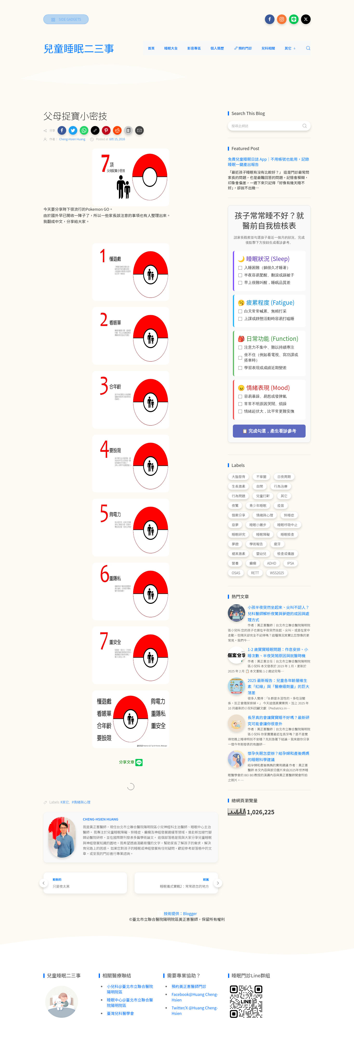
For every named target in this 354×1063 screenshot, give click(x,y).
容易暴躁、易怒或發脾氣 (262, 396)
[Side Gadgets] (66, 19)
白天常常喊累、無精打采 (262, 311)
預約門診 (243, 48)
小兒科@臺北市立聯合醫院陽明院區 (130, 989)
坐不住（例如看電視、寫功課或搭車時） (268, 357)
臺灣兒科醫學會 (120, 1013)
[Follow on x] (306, 19)
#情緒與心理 (81, 802)
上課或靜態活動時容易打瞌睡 (266, 319)
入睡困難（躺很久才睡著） (264, 268)
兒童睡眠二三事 (78, 48)
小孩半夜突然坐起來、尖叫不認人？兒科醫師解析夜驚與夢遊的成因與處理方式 (278, 613)
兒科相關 (268, 48)
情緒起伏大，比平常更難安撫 (266, 411)
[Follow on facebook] (270, 19)
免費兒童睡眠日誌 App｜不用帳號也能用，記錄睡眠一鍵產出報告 (268, 161)
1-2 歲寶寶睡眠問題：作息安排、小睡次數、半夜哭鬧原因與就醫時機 (278, 652)
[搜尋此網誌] (269, 126)
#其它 (64, 802)
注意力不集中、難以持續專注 (266, 347)
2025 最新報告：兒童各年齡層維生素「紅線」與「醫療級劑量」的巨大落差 (278, 686)
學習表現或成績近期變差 (262, 368)
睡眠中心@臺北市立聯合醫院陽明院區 (130, 1002)
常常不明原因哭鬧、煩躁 (262, 404)
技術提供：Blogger (177, 913)
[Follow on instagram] (282, 19)
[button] (62, 130)
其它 (290, 48)
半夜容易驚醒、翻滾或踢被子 (266, 275)
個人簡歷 (217, 48)
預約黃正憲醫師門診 (188, 986)
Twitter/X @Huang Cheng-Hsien (194, 1010)
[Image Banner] (61, 1001)
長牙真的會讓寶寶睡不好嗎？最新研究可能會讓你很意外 (278, 720)
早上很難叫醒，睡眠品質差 (264, 282)
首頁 (151, 48)
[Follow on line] (294, 19)
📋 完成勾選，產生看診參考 (269, 431)
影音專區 (194, 48)
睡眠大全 (171, 48)
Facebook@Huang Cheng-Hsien (194, 997)
